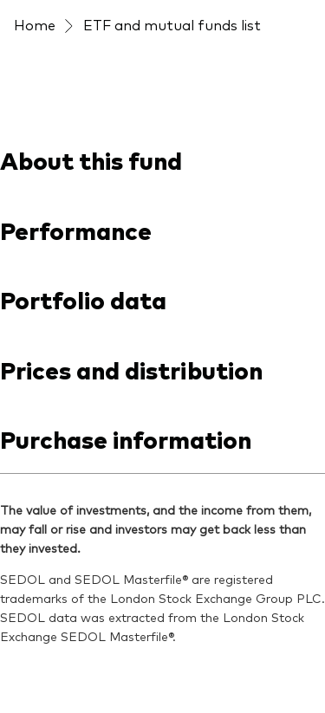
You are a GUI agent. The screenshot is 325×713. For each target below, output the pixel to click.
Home (34, 24)
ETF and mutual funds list (172, 24)
